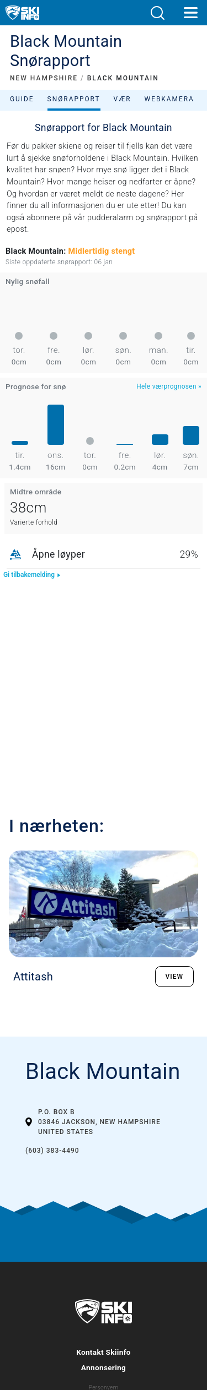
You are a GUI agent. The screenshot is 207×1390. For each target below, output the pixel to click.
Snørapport (73, 99)
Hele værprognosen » (168, 386)
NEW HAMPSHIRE (44, 78)
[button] (157, 13)
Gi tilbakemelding (32, 575)
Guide (22, 99)
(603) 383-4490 (52, 1150)
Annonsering (103, 1367)
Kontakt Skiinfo (103, 1352)
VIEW (175, 976)
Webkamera (169, 99)
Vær (122, 99)
